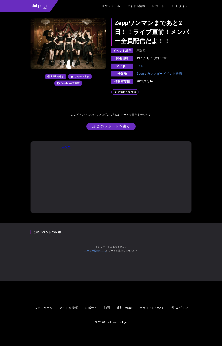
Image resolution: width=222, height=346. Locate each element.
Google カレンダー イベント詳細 (159, 73)
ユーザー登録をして (95, 250)
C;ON (140, 66)
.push (39, 6)
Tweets (65, 147)
